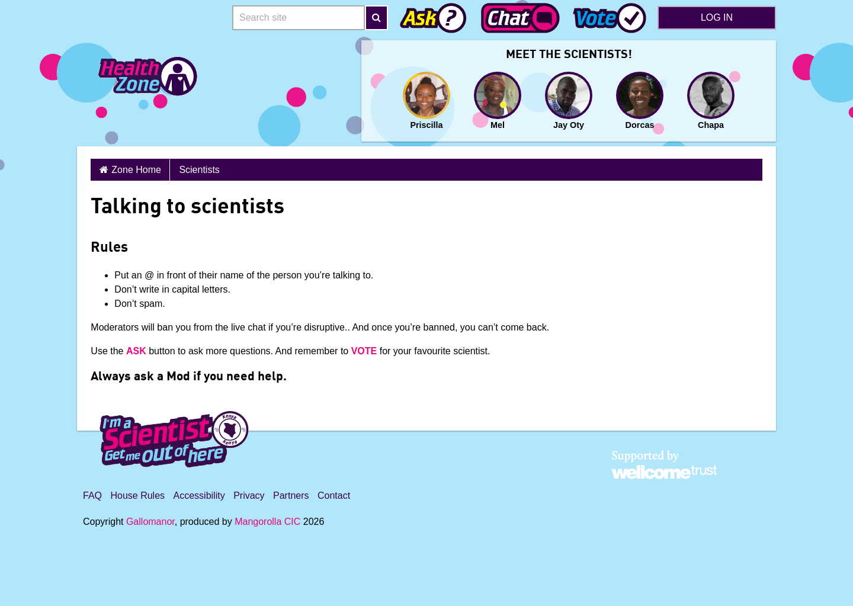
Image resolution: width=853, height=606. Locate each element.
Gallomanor (150, 522)
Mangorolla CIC (267, 522)
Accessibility (199, 495)
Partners (291, 495)
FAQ (92, 495)
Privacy (248, 495)
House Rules (137, 495)
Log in (717, 17)
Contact (334, 495)
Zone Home (136, 170)
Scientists (199, 170)
